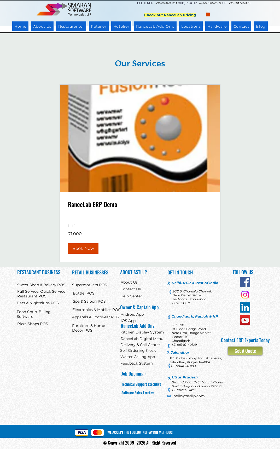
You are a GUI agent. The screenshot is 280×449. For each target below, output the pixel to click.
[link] (140, 204)
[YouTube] (245, 320)
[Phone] (170, 291)
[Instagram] (245, 295)
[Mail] (169, 395)
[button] (83, 248)
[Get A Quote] (245, 351)
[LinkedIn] (245, 307)
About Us (129, 282)
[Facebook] (245, 282)
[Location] (168, 283)
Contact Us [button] (130, 289)
